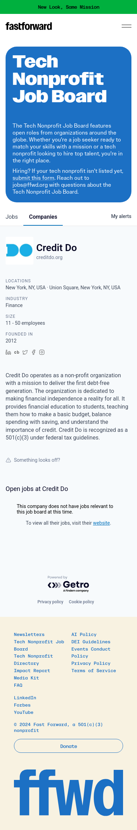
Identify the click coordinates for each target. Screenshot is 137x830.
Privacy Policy (91, 663)
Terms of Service (93, 670)
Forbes (22, 704)
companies (43, 216)
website (101, 523)
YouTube (23, 712)
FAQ (18, 685)
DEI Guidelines (91, 641)
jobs (12, 216)
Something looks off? (33, 460)
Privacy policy (50, 601)
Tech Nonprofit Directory (33, 659)
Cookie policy (81, 601)
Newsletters (29, 634)
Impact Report (32, 670)
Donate (68, 745)
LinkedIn (25, 697)
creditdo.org (49, 257)
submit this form (33, 178)
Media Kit (26, 677)
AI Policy (84, 634)
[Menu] (126, 26)
